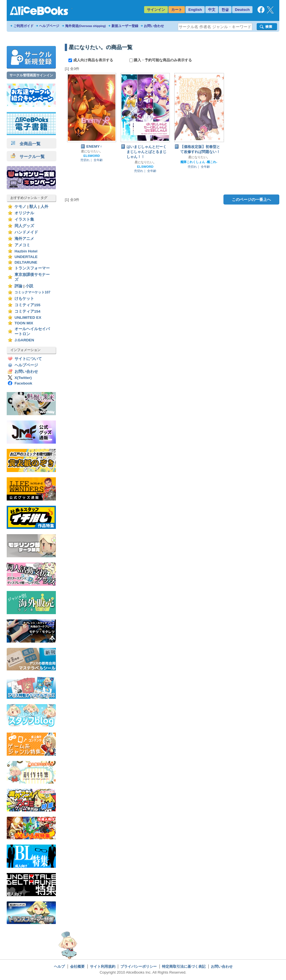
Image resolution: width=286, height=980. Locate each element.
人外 (44, 207)
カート (176, 10)
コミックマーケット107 (32, 292)
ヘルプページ (49, 26)
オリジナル (24, 213)
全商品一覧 (25, 143)
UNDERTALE (26, 257)
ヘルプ (59, 966)
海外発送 (85, 26)
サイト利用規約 (102, 966)
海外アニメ (24, 239)
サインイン (156, 10)
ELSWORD (92, 155)
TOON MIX (24, 323)
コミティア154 (27, 311)
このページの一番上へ (251, 199)
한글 (225, 10)
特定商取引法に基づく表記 (184, 966)
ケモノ (20, 207)
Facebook (23, 383)
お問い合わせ (154, 26)
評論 (18, 286)
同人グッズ (24, 226)
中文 (211, 10)
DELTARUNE (26, 262)
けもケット (24, 298)
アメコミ (22, 245)
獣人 (33, 207)
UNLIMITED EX (28, 317)
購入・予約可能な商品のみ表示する (160, 60)
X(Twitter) (23, 378)
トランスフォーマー (32, 268)
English (195, 10)
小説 (29, 286)
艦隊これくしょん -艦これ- (198, 162)
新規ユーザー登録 (124, 26)
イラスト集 (24, 219)
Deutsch (242, 10)
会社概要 (77, 966)
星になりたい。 (92, 151)
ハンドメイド (26, 232)
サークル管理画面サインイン (31, 75)
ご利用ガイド (23, 26)
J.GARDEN (24, 340)
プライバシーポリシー (138, 966)
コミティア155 (27, 305)
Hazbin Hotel (26, 251)
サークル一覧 (28, 156)
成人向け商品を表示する (91, 60)
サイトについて (28, 359)
